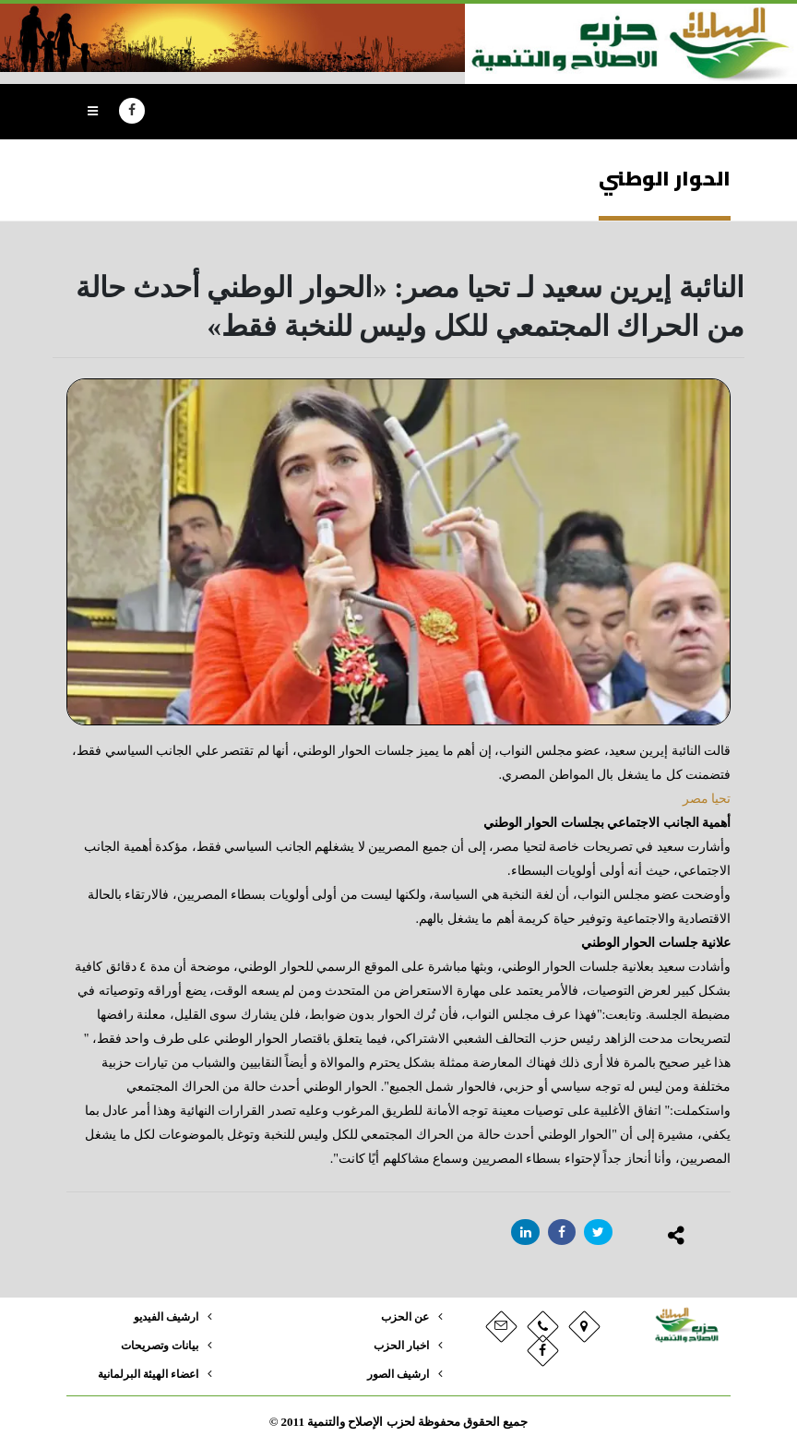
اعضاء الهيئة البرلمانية (143, 1374)
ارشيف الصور (395, 1374)
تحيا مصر (707, 799)
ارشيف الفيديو (162, 1316)
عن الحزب (403, 1316)
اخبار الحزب (399, 1345)
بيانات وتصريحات (156, 1345)
